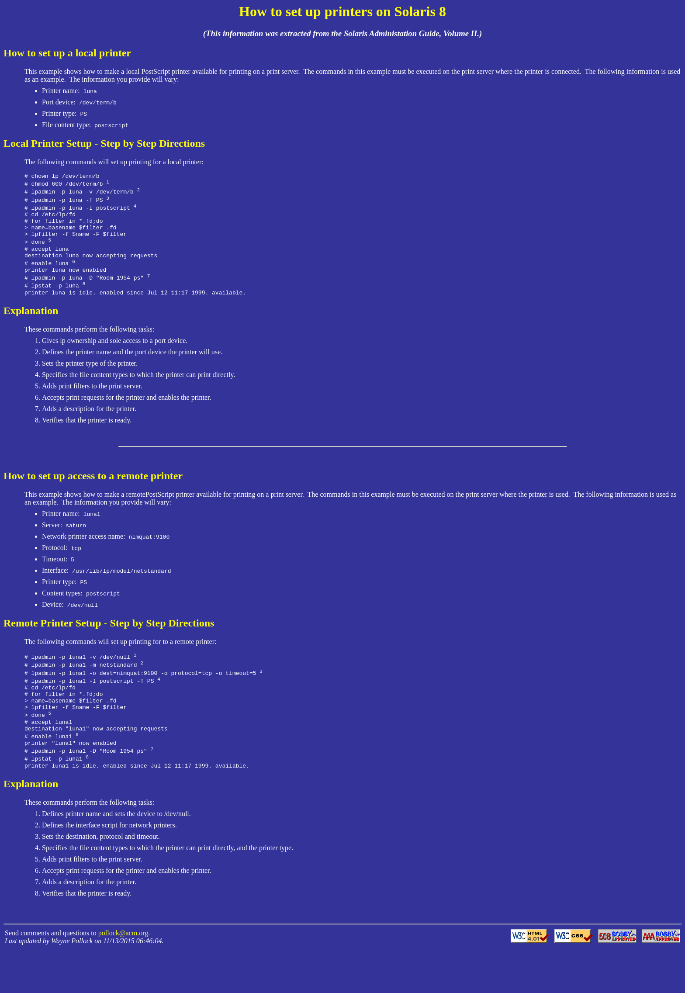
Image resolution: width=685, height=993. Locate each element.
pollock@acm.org (123, 976)
